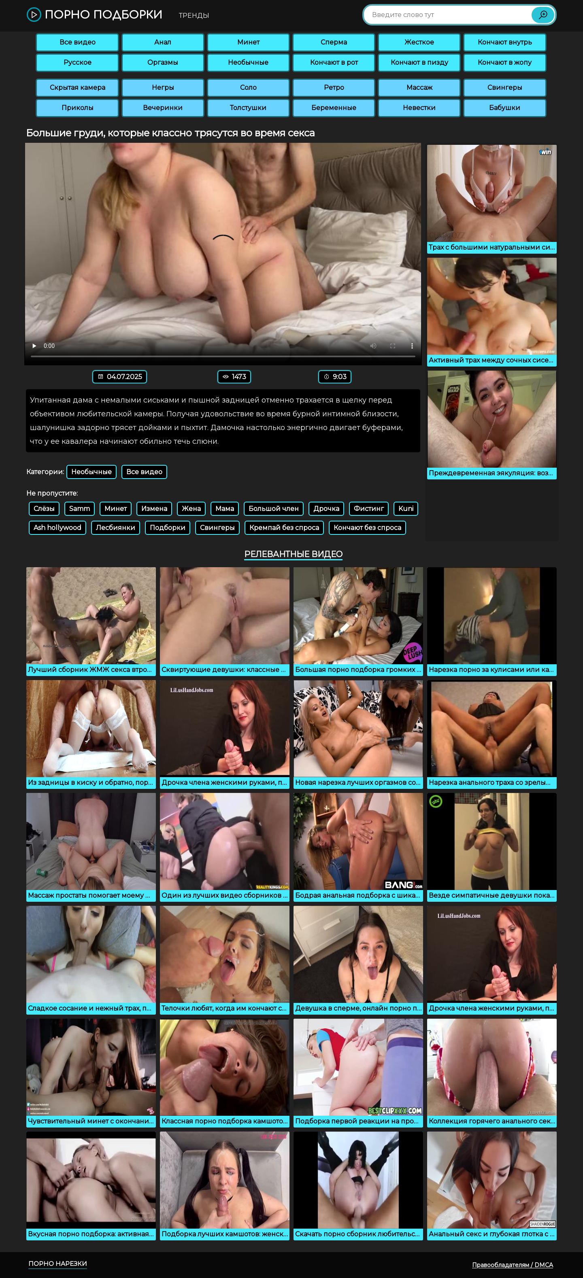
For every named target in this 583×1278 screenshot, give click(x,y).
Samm (79, 509)
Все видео (78, 42)
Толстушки (248, 108)
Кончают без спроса (367, 528)
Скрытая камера (77, 87)
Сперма (334, 42)
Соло (248, 87)
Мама (224, 509)
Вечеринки (163, 108)
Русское (77, 62)
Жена (191, 509)
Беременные (333, 108)
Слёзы (44, 509)
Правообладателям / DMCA (512, 1265)
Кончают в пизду (419, 62)
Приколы (78, 108)
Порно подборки (94, 15)
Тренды (194, 15)
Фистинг (369, 509)
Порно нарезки (57, 1263)
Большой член (274, 509)
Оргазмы (162, 62)
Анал (162, 42)
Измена (154, 509)
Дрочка (326, 509)
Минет (248, 42)
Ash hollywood (57, 528)
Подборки (167, 528)
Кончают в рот (334, 62)
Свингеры (504, 87)
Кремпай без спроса (284, 528)
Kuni (405, 509)
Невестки (419, 108)
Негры (163, 87)
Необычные (248, 62)
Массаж (419, 87)
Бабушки (504, 108)
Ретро (334, 87)
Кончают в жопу (505, 62)
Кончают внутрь (505, 42)
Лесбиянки (115, 528)
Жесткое (419, 42)
